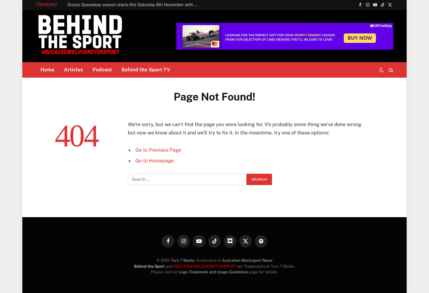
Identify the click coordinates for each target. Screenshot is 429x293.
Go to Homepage (155, 161)
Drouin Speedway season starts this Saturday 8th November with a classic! (135, 4)
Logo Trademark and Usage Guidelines (213, 272)
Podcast (102, 70)
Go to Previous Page (158, 150)
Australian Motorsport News (247, 260)
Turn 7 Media (182, 260)
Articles (73, 70)
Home (48, 70)
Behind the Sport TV (146, 70)
